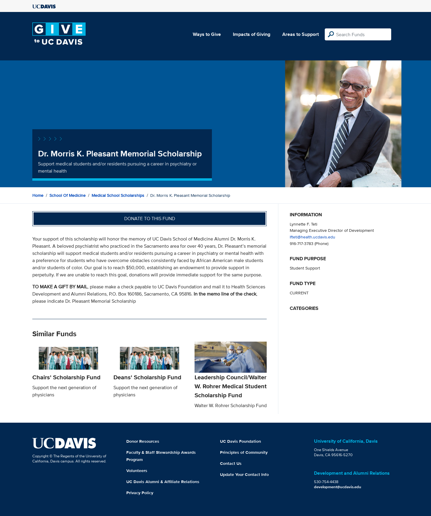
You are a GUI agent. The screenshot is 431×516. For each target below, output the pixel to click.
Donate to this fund (149, 218)
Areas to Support (300, 34)
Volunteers (136, 471)
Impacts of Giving (251, 34)
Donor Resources (142, 441)
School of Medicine (67, 195)
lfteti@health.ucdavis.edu (312, 237)
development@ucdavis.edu (337, 487)
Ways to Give (207, 34)
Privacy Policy (139, 493)
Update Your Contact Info (244, 474)
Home (37, 195)
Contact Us (231, 463)
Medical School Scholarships (118, 195)
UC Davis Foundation (240, 441)
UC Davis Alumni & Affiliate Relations (162, 482)
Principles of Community (244, 452)
